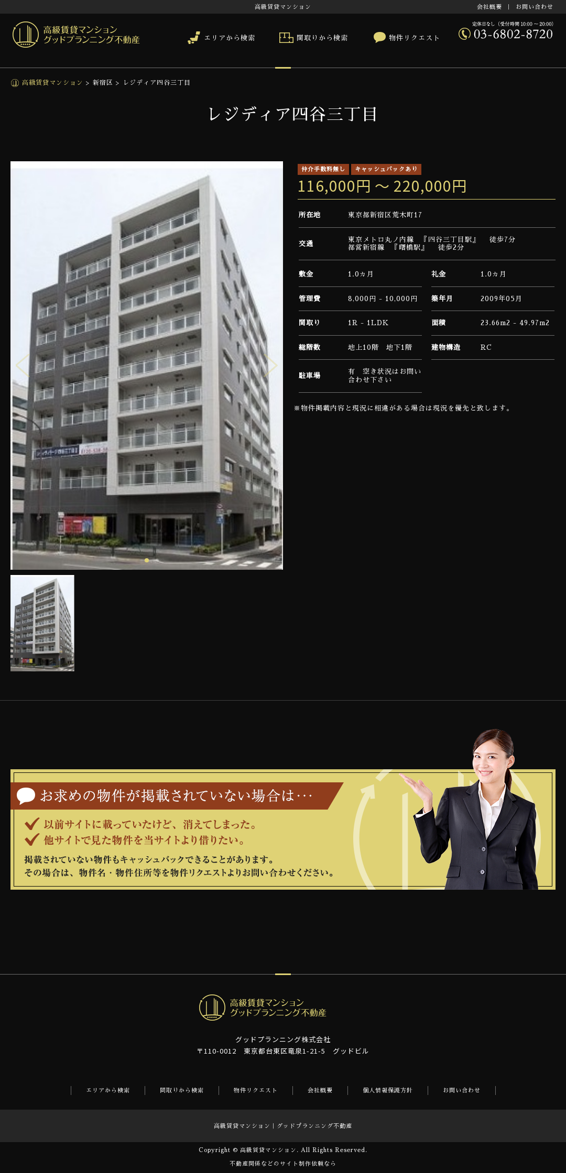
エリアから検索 (229, 38)
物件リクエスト (414, 38)
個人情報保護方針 (388, 1090)
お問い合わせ (534, 7)
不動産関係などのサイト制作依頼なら (283, 1164)
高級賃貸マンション (51, 83)
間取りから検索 (322, 38)
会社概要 (489, 7)
